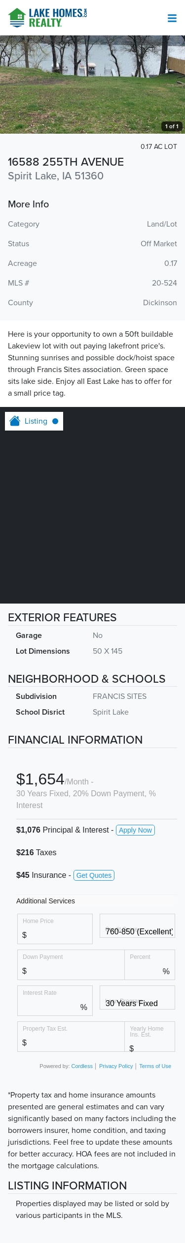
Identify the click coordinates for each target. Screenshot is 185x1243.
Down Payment (43, 957)
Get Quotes (94, 875)
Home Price (38, 921)
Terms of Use (155, 1066)
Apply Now (135, 830)
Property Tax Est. (45, 1028)
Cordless (82, 1066)
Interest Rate (40, 992)
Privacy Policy (116, 1066)
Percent (140, 957)
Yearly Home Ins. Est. (146, 1031)
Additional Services (45, 901)
